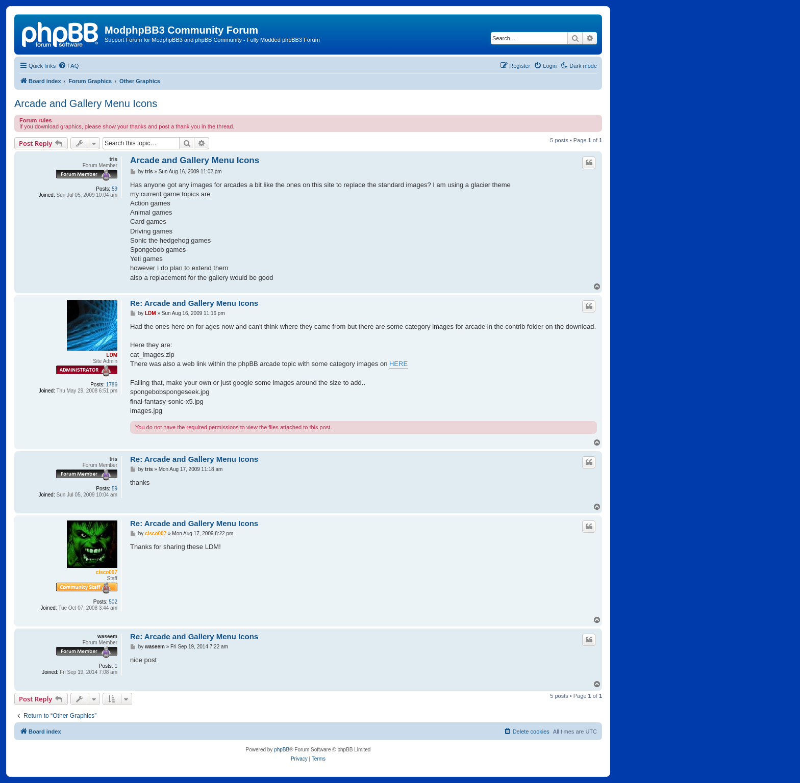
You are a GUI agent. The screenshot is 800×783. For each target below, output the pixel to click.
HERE (398, 364)
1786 (111, 384)
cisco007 (106, 572)
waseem (107, 636)
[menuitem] (68, 66)
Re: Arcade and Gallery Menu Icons (194, 303)
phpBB (281, 749)
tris (113, 159)
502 (113, 602)
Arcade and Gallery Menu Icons (85, 103)
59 (114, 189)
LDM (111, 355)
